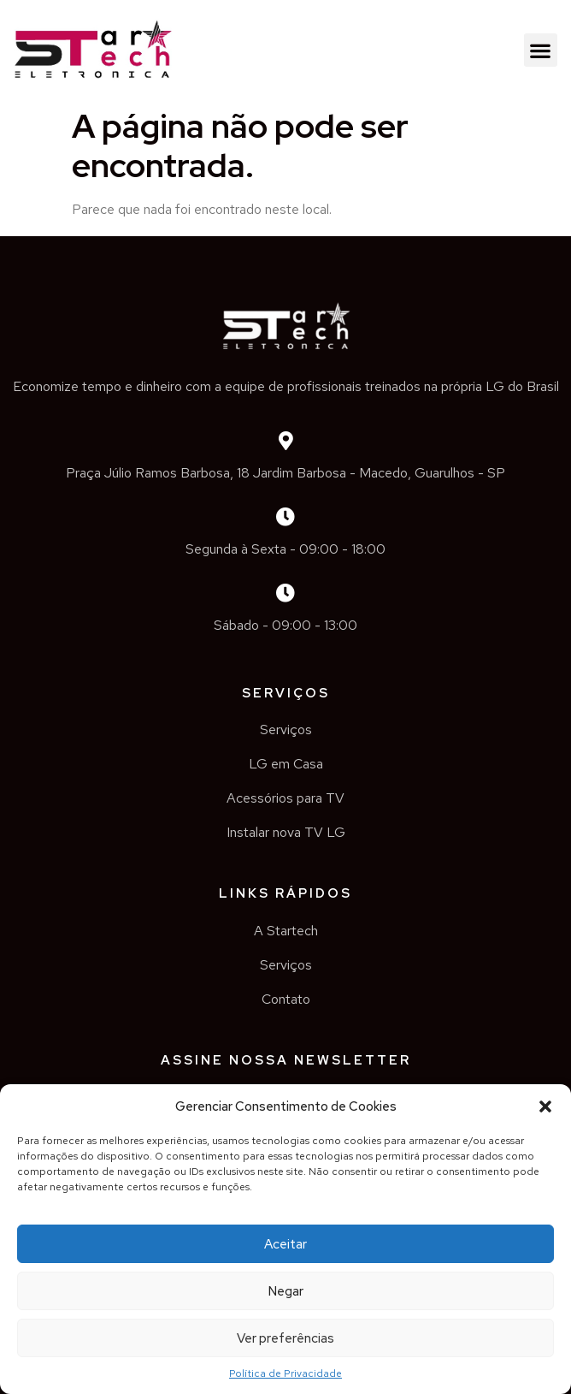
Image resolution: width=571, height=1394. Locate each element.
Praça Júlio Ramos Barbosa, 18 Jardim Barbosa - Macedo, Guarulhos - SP (285, 473)
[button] (545, 1106)
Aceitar (285, 1244)
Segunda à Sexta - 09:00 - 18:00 (285, 549)
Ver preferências (285, 1338)
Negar (285, 1291)
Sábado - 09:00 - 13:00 (285, 625)
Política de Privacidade (285, 1373)
